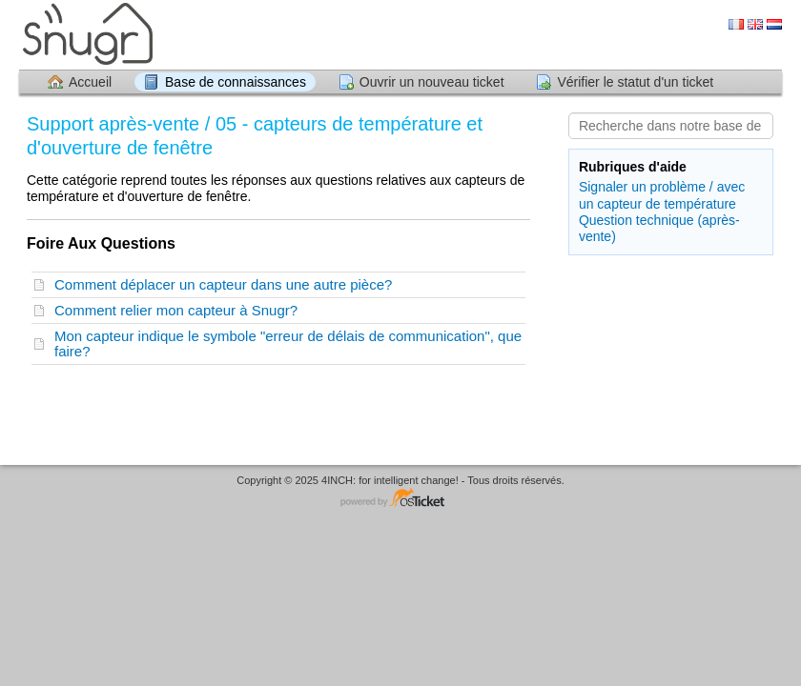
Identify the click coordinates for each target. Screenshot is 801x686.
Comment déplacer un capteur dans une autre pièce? (227, 284)
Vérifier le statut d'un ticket (635, 82)
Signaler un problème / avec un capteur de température (662, 195)
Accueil (90, 82)
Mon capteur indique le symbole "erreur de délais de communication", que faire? (288, 343)
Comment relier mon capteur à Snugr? (179, 310)
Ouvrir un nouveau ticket (431, 82)
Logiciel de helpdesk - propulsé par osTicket (400, 499)
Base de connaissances (235, 82)
